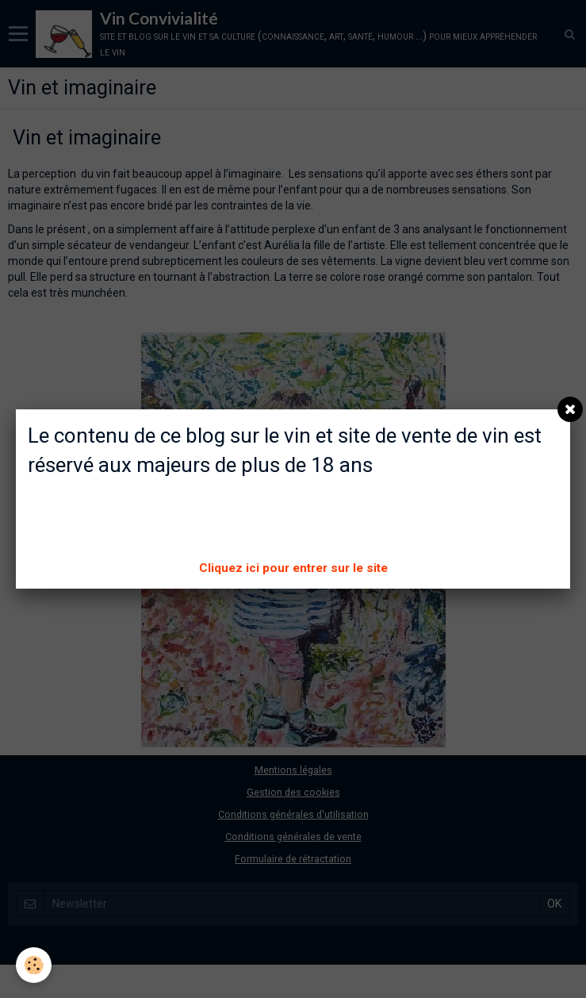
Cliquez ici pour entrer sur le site (293, 568)
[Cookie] (34, 965)
